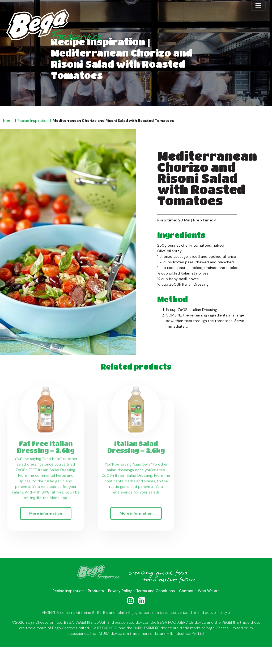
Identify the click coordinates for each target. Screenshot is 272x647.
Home (8, 120)
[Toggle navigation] (258, 5)
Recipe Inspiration (33, 120)
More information (45, 513)
